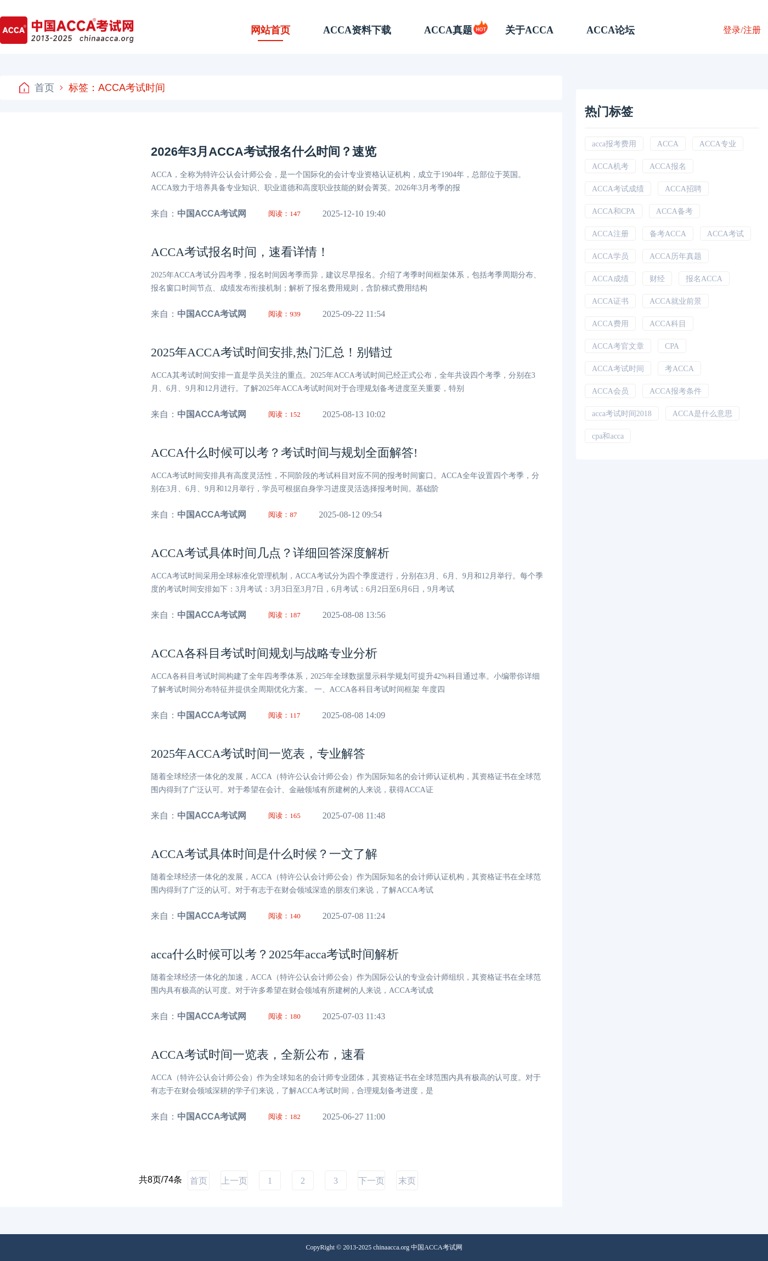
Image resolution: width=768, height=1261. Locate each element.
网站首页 (270, 30)
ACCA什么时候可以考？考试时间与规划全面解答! (284, 452)
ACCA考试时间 (618, 369)
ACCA (668, 144)
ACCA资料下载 (357, 30)
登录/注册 (741, 30)
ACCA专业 (717, 144)
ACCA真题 (448, 30)
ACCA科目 (668, 324)
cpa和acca (608, 436)
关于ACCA (529, 30)
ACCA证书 (610, 301)
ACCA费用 (610, 324)
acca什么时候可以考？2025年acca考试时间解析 (275, 954)
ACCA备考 (674, 211)
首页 (36, 87)
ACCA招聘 (683, 189)
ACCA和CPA (613, 211)
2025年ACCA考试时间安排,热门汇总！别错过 (272, 352)
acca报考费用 (614, 144)
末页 (407, 1180)
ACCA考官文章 (618, 346)
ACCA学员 (610, 256)
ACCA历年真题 (676, 256)
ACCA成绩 (610, 279)
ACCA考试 (725, 234)
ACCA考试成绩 (618, 189)
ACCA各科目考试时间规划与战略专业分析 (264, 653)
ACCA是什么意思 (702, 414)
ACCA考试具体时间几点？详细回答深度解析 (270, 553)
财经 (657, 279)
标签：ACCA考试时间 (112, 87)
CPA (672, 346)
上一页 (234, 1180)
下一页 (371, 1180)
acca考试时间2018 (622, 414)
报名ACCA (704, 279)
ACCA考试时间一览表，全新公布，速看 (258, 1054)
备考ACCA (668, 234)
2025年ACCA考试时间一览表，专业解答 (258, 753)
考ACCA (679, 369)
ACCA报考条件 (676, 391)
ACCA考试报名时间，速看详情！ (240, 252)
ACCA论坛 (610, 30)
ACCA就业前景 (676, 301)
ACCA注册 (610, 234)
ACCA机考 (610, 166)
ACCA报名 (668, 166)
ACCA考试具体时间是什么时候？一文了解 (264, 854)
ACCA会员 (610, 391)
